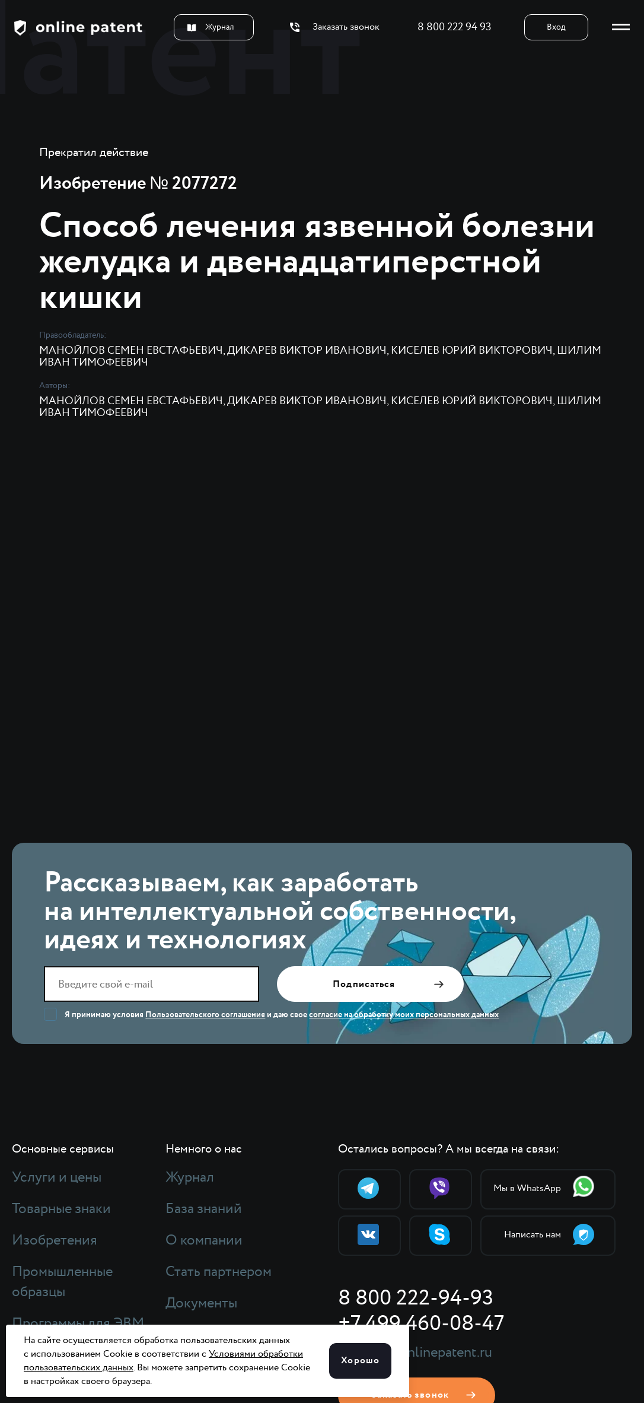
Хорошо (360, 1360)
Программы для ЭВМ (78, 1323)
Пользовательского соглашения (205, 1015)
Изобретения (54, 1240)
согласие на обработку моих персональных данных (404, 1015)
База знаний (203, 1209)
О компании (204, 1240)
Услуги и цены (56, 1177)
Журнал (210, 27)
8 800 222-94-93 (415, 1298)
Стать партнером (218, 1272)
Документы (201, 1303)
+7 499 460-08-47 (421, 1324)
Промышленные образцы (62, 1282)
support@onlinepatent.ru (415, 1352)
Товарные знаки (61, 1209)
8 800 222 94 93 (454, 27)
